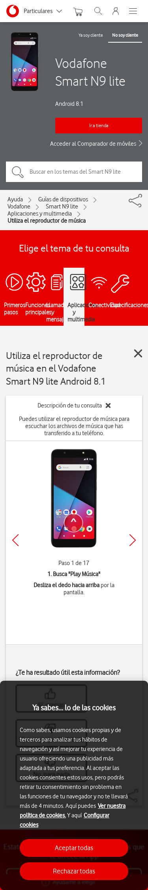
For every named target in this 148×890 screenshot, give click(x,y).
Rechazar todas (74, 871)
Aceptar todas (74, 848)
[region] (74, 785)
